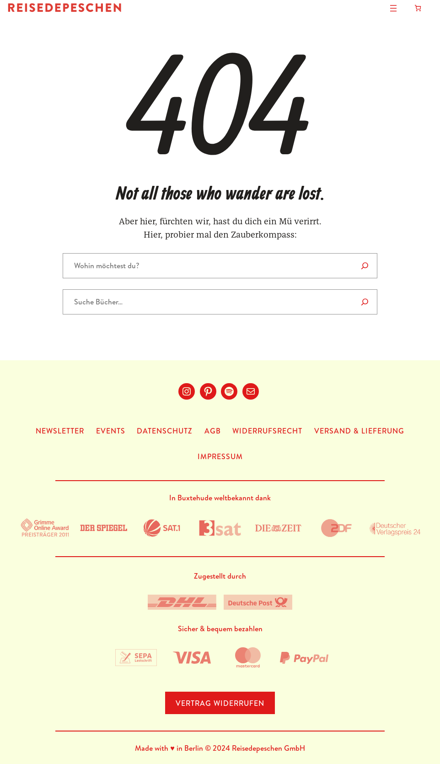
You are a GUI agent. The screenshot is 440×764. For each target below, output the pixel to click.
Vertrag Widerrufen (220, 703)
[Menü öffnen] (393, 8)
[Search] (364, 265)
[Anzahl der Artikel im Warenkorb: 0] (418, 8)
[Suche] (364, 302)
